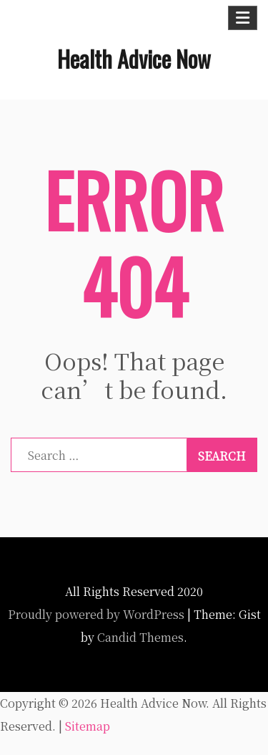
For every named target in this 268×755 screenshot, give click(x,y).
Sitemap (87, 726)
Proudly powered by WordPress (96, 614)
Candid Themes (140, 637)
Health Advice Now (134, 58)
